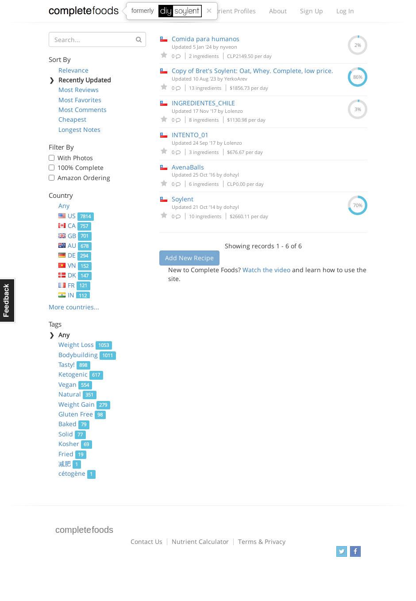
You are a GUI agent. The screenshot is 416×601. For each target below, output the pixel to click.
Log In (345, 11)
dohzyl (231, 174)
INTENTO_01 (190, 135)
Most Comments (82, 109)
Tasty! (74, 364)
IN (74, 295)
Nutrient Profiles (231, 11)
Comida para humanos (205, 39)
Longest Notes (79, 129)
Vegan (75, 384)
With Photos (75, 158)
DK (75, 275)
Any (63, 205)
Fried (72, 454)
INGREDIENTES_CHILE (203, 103)
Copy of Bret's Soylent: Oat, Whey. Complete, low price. (252, 70)
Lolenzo (234, 111)
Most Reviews (78, 89)
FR (74, 285)
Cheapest (72, 119)
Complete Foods (84, 12)
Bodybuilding (87, 355)
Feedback (7, 300)
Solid (72, 434)
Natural (77, 394)
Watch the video (266, 270)
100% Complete (81, 167)
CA (74, 225)
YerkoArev (235, 78)
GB (75, 235)
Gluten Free (82, 414)
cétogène (77, 473)
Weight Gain (84, 404)
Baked (73, 424)
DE (74, 255)
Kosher (75, 443)
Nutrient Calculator (200, 541)
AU (75, 245)
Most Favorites (79, 100)
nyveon (228, 46)
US (76, 216)
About (278, 11)
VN (75, 265)
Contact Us (146, 541)
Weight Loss (85, 344)
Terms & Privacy (261, 541)
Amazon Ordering (84, 177)
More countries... (74, 307)
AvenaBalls (188, 167)
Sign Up (311, 11)
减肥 (69, 463)
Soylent (182, 199)
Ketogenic (80, 374)
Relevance (73, 70)
